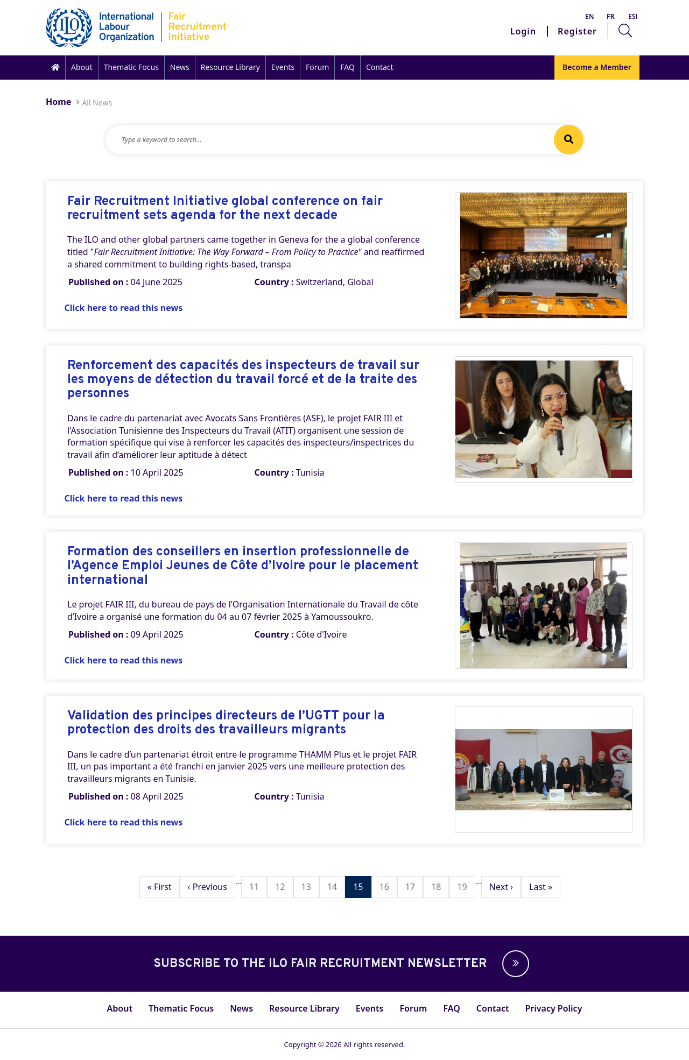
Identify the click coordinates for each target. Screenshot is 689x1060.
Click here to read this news (124, 308)
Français (611, 16)
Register (577, 31)
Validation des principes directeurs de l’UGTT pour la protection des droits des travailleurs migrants (226, 723)
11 (258, 886)
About (82, 67)
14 (336, 886)
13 (310, 886)
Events (282, 67)
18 (440, 886)
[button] (513, 963)
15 (362, 886)
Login (523, 31)
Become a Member (597, 67)
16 (388, 886)
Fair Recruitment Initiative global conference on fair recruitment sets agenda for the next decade (225, 209)
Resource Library (230, 67)
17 (414, 886)
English (589, 16)
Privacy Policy (553, 1008)
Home (58, 102)
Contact (379, 67)
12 (284, 886)
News (179, 67)
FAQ (347, 67)
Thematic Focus (131, 67)
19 (465, 886)
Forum (317, 67)
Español (632, 16)
